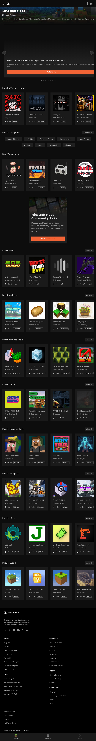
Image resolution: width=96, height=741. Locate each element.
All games (7, 643)
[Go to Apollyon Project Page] (61, 108)
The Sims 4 (8, 654)
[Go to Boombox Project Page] (61, 175)
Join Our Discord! (55, 643)
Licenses (6, 719)
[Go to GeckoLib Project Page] (13, 539)
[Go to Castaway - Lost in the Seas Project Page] (13, 316)
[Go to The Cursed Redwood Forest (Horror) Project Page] (37, 108)
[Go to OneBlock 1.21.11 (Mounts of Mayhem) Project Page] (61, 583)
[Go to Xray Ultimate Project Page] (85, 450)
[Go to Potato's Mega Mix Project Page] (37, 316)
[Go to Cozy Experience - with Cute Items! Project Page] (85, 316)
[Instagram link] (5, 630)
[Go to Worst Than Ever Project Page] (37, 271)
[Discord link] (18, 630)
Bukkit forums (54, 662)
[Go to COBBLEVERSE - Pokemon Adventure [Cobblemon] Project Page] (61, 494)
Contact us (53, 683)
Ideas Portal (53, 646)
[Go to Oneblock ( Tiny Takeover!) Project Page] (13, 583)
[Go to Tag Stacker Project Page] (13, 175)
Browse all (88, 133)
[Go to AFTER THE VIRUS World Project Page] (61, 405)
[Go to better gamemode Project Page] (13, 271)
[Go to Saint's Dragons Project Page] (85, 271)
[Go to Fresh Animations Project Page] (13, 450)
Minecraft (7, 646)
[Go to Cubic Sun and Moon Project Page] (37, 360)
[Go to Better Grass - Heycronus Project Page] (61, 360)
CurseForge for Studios (57, 696)
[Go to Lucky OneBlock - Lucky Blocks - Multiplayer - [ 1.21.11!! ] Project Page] (37, 583)
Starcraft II (7, 658)
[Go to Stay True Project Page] (61, 450)
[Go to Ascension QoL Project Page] (61, 316)
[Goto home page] (8, 4)
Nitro (51, 703)
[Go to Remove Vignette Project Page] (85, 360)
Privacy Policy (8, 715)
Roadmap (52, 658)
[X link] (22, 630)
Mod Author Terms (10, 723)
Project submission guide (12, 683)
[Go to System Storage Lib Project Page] (61, 271)
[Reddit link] (27, 630)
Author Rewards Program (13, 686)
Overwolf (52, 692)
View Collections (48, 239)
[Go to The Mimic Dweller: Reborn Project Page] (85, 108)
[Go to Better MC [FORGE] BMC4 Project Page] (85, 494)
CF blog (52, 650)
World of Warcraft (10, 650)
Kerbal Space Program (11, 662)
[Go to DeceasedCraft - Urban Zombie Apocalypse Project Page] (37, 494)
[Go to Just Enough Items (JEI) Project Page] (37, 539)
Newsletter (53, 654)
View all (89, 251)
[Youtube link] (14, 630)
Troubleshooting (55, 679)
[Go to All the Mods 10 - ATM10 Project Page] (13, 494)
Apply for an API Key (11, 690)
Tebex (51, 700)
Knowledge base (55, 675)
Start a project (9, 679)
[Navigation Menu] (3, 4)
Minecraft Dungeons (11, 666)
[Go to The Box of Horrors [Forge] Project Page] (13, 108)
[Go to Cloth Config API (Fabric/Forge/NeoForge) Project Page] (61, 539)
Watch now (51, 72)
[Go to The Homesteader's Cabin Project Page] (85, 405)
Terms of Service (9, 711)
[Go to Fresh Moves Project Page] (37, 450)
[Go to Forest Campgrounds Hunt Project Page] (37, 405)
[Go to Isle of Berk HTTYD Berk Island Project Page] (85, 583)
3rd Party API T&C (10, 694)
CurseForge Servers (56, 666)
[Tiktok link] (9, 630)
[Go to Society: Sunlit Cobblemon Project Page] (85, 175)
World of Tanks (9, 669)
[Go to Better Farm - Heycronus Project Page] (13, 360)
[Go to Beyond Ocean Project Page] (37, 175)
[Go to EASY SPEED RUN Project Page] (13, 405)
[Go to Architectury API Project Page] (85, 539)
